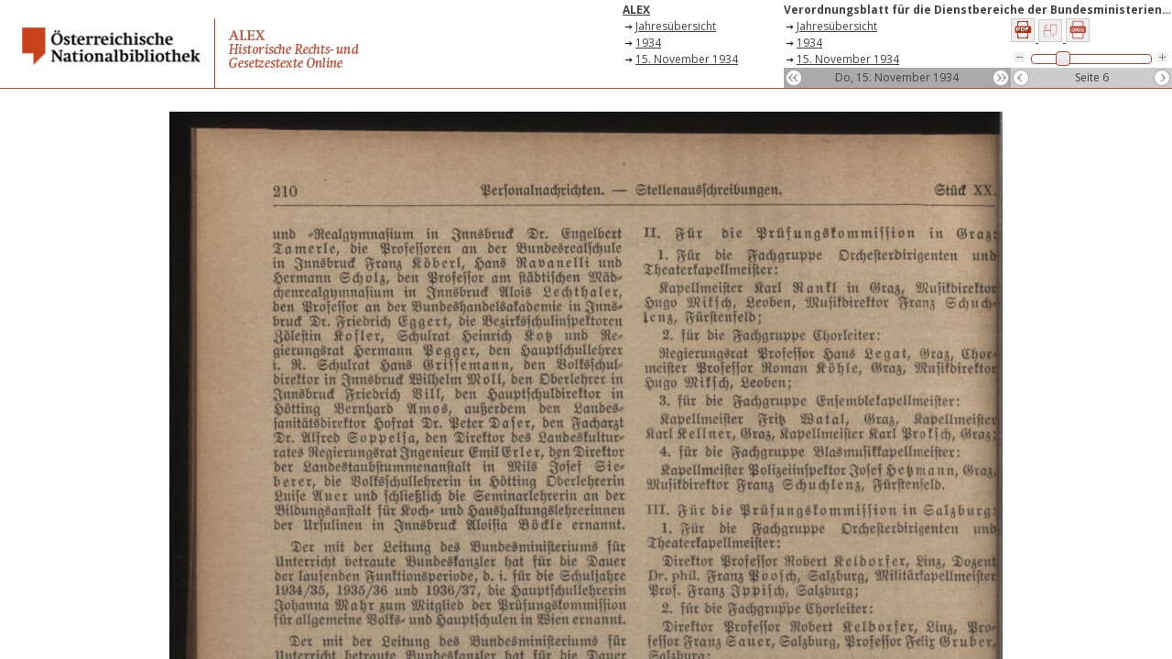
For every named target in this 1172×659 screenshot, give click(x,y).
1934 (648, 42)
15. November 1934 (686, 59)
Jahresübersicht (675, 26)
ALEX (636, 9)
